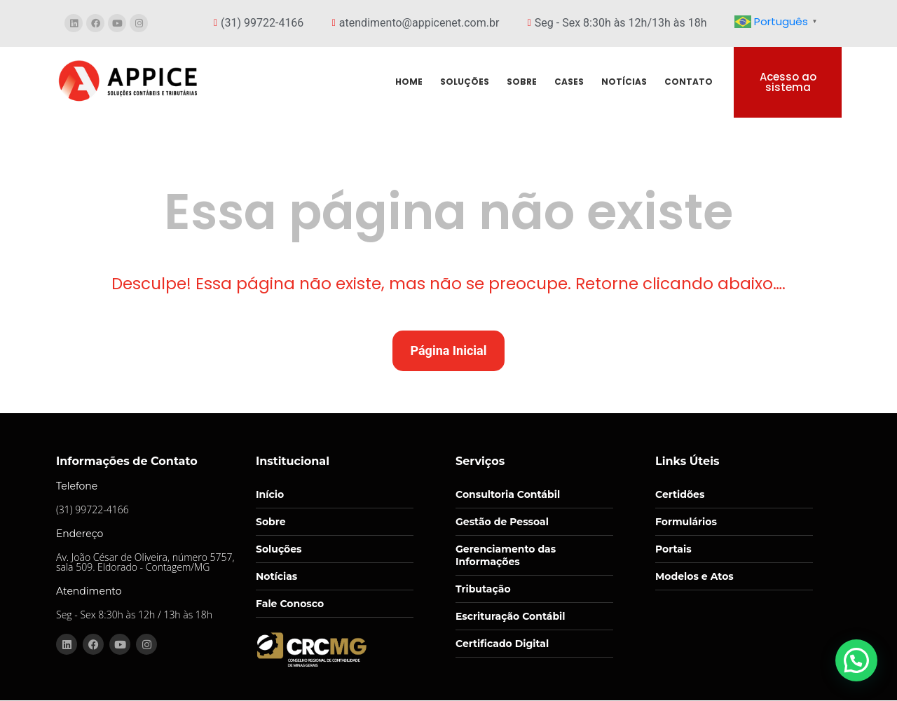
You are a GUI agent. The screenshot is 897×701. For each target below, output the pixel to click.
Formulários (686, 521)
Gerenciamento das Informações (506, 555)
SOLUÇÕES (464, 82)
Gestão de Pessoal (502, 521)
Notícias (276, 576)
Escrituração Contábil (511, 616)
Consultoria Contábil (508, 494)
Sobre (271, 521)
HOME (409, 82)
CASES (569, 82)
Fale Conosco (290, 603)
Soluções (279, 549)
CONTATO (688, 82)
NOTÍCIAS (624, 82)
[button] (856, 659)
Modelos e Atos (694, 576)
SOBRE (522, 82)
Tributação (483, 589)
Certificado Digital (502, 643)
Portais (673, 549)
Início (270, 494)
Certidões (679, 494)
